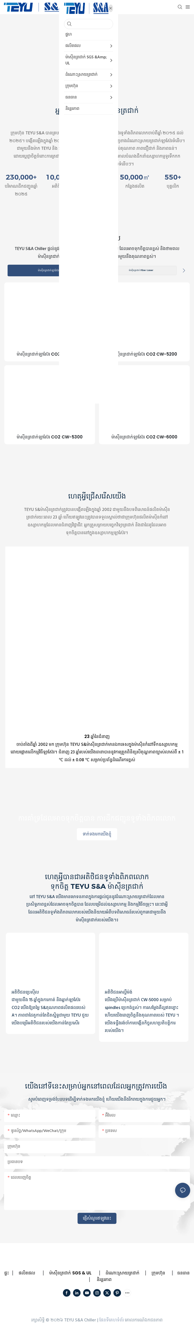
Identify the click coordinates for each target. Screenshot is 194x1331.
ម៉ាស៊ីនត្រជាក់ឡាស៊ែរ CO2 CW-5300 (50, 437)
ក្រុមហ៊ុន (158, 1273)
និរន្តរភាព (104, 1280)
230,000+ (21, 177)
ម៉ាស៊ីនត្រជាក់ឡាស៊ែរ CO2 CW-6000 (144, 437)
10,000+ (59, 177)
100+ (97, 177)
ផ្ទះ (6, 1273)
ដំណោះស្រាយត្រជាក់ (122, 1273)
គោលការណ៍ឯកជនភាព (144, 1320)
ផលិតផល (27, 1273)
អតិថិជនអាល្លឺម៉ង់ (118, 993)
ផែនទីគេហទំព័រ (111, 1320)
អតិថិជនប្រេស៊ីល (25, 993)
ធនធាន (183, 1273)
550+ (173, 177)
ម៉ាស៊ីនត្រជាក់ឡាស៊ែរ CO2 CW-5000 (50, 355)
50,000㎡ (135, 177)
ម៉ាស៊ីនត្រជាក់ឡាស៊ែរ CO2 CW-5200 (144, 355)
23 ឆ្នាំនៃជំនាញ (97, 737)
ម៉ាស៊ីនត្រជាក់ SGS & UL (70, 1273)
